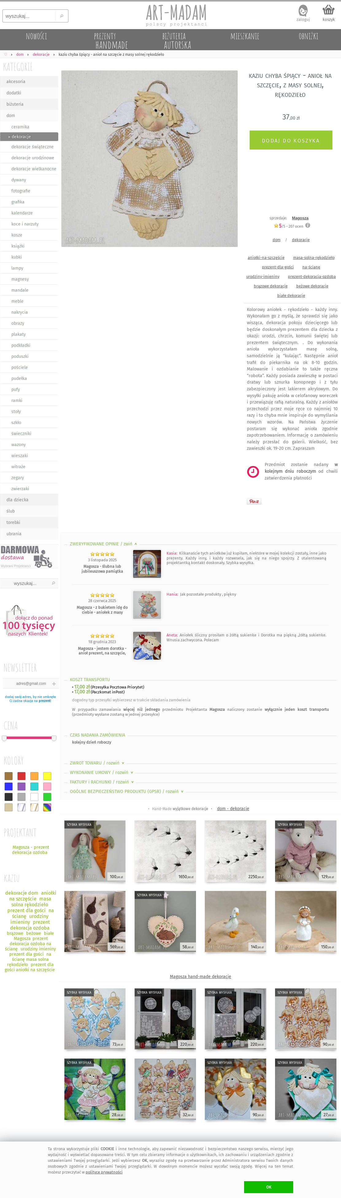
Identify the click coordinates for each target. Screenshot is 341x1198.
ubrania (13, 533)
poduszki (20, 356)
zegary (17, 477)
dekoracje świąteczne (32, 147)
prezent (44, 701)
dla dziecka (17, 499)
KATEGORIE (18, 67)
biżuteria (15, 104)
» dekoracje (19, 136)
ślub (10, 511)
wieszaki (19, 455)
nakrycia (19, 312)
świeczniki (21, 433)
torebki (13, 522)
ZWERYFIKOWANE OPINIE (104, 544)
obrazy (17, 323)
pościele (19, 367)
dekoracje (301, 239)
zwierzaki (20, 488)
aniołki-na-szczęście (266, 257)
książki (18, 246)
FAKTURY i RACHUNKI (102, 782)
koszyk (329, 19)
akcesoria (15, 81)
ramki (16, 400)
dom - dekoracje (233, 808)
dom (10, 115)
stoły (16, 411)
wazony (18, 444)
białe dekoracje (291, 295)
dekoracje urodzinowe (32, 158)
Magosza (300, 218)
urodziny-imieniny (262, 276)
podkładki (20, 345)
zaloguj (303, 19)
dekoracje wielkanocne (33, 169)
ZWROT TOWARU (97, 763)
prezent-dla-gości (278, 267)
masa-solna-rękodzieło (314, 257)
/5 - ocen (288, 226)
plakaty (18, 334)
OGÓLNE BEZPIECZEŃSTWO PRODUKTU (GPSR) (127, 791)
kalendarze (22, 213)
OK (268, 1187)
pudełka (19, 378)
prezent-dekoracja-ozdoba (312, 276)
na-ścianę (311, 267)
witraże (18, 466)
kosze (16, 235)
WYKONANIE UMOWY (102, 772)
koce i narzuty (25, 224)
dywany (18, 180)
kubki (16, 257)
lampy (17, 268)
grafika (18, 202)
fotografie (20, 191)
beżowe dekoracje (312, 286)
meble (17, 301)
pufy (15, 389)
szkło (16, 422)
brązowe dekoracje (271, 286)
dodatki (13, 93)
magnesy (20, 279)
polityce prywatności (104, 1172)
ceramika (20, 127)
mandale (20, 290)
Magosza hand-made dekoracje (200, 976)
